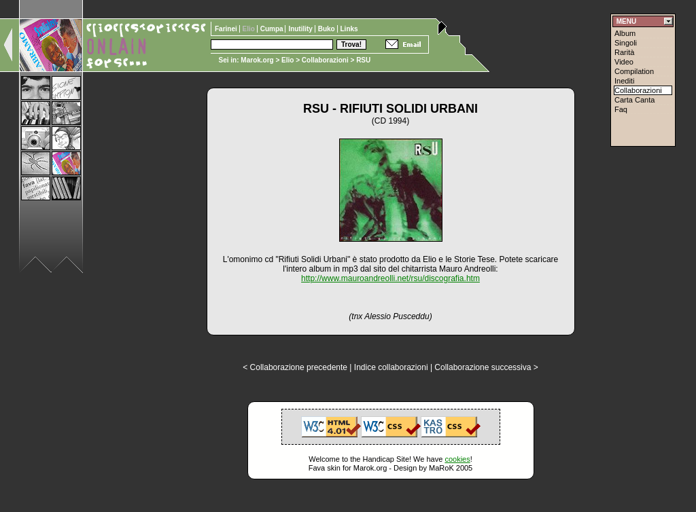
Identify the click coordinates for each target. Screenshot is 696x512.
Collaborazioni (325, 60)
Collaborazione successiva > (486, 367)
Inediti (624, 81)
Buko (327, 29)
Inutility (301, 29)
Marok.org (257, 60)
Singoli (625, 43)
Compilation (634, 71)
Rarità (624, 52)
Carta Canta (634, 100)
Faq (620, 109)
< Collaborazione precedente (295, 367)
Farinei (227, 29)
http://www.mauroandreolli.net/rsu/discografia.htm (390, 278)
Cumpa (272, 29)
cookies (457, 459)
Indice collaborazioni (391, 367)
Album (625, 33)
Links (349, 29)
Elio (287, 60)
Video (623, 62)
